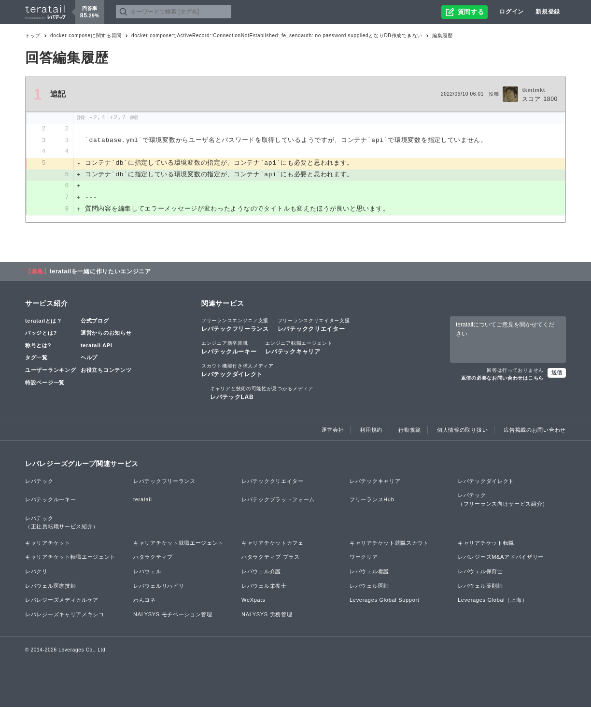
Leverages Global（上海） (492, 601)
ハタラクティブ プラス (270, 558)
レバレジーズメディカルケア (61, 601)
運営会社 (333, 431)
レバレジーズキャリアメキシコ (64, 615)
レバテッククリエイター (314, 325)
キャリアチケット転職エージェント (70, 558)
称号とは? (38, 346)
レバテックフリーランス (235, 325)
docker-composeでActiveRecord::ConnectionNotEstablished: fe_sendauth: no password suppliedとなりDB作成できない (276, 35)
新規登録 (547, 11)
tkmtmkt (533, 90)
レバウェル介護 (261, 572)
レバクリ (36, 572)
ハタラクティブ (153, 558)
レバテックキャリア (298, 348)
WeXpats (253, 601)
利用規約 (371, 431)
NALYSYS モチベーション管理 (172, 615)
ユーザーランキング (50, 371)
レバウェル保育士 (480, 572)
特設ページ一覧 (45, 383)
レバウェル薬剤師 (480, 587)
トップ (33, 35)
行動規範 (409, 431)
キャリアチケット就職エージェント (178, 544)
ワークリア (364, 558)
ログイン (511, 11)
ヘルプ (89, 359)
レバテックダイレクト (237, 371)
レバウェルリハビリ (158, 587)
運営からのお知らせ (106, 334)
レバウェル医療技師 (50, 587)
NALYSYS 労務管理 (266, 615)
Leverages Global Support (385, 601)
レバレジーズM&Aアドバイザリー (501, 558)
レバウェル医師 (369, 587)
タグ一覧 (36, 359)
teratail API (96, 346)
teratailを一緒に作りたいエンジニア (100, 272)
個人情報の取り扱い (462, 431)
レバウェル (147, 572)
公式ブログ (95, 322)
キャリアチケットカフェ (272, 544)
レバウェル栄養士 (264, 587)
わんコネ (144, 601)
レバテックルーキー (228, 348)
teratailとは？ (43, 322)
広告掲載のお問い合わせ (535, 431)
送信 (556, 373)
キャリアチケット (47, 544)
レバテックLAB (261, 393)
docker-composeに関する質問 (86, 35)
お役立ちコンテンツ (106, 371)
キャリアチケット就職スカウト (389, 544)
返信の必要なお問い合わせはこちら (502, 379)
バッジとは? (41, 334)
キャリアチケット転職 (486, 544)
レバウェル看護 (369, 572)
